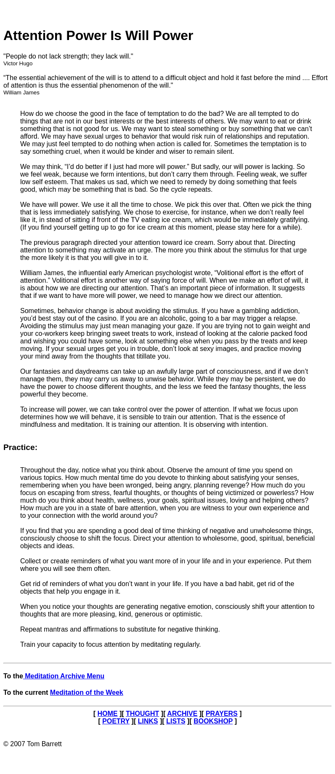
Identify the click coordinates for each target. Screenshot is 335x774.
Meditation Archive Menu (63, 676)
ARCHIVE (182, 713)
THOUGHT (142, 713)
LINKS (148, 721)
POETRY (116, 721)
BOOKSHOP (213, 721)
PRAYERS (222, 713)
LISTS (175, 721)
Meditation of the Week (86, 692)
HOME (107, 713)
